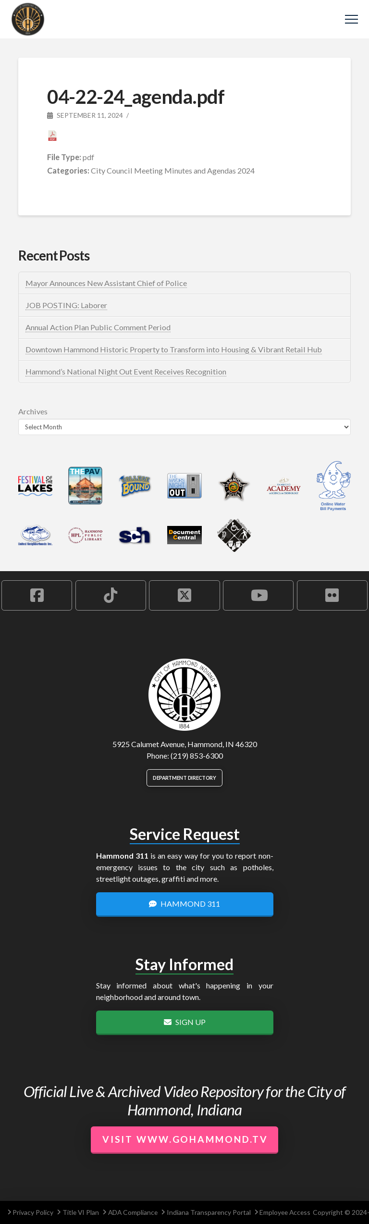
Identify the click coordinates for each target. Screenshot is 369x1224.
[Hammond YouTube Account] (258, 595)
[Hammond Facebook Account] (36, 595)
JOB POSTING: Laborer (66, 305)
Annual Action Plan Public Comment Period (98, 327)
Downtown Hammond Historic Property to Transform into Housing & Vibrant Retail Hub (173, 349)
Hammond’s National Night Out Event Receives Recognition (125, 371)
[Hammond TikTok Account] (110, 595)
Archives (33, 411)
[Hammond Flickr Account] (332, 595)
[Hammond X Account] (184, 595)
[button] (351, 19)
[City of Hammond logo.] (184, 695)
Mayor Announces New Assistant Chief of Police (106, 282)
